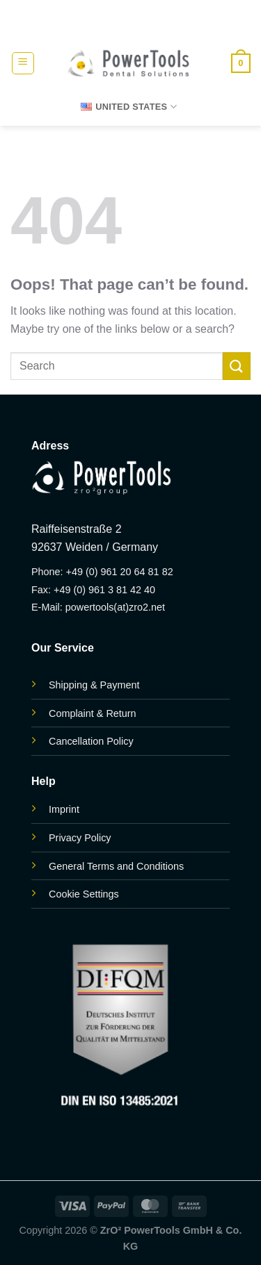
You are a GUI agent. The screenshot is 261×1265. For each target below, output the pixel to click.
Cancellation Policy (91, 741)
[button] (23, 63)
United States (129, 106)
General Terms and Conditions (116, 866)
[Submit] (237, 365)
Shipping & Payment (94, 685)
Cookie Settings (84, 894)
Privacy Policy (80, 837)
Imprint (64, 809)
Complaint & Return (92, 713)
